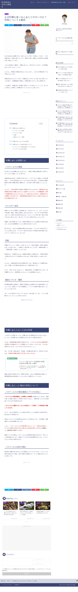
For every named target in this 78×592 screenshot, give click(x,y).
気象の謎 (60, 204)
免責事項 (17, 585)
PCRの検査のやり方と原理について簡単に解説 (65, 68)
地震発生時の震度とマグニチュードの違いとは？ (65, 91)
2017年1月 (61, 149)
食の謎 (59, 212)
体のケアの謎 (61, 189)
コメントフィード (62, 227)
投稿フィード (61, 225)
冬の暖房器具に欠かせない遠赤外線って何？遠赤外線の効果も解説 (65, 119)
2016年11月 (61, 156)
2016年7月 (61, 172)
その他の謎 (61, 185)
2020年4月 (61, 145)
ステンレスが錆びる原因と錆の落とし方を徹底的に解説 (65, 73)
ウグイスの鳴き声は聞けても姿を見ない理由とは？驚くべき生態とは (65, 106)
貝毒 (15, 135)
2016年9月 (61, 164)
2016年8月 (61, 168)
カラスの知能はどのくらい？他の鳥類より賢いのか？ (65, 79)
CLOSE (40, 123)
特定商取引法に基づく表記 (58, 2)
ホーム (32, 2)
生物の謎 (60, 208)
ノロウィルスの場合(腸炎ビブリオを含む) (25, 147)
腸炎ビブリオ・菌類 (19, 137)
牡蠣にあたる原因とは (19, 128)
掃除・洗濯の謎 (62, 196)
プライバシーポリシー (43, 2)
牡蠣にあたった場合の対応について (22, 144)
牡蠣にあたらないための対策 (21, 141)
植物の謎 (60, 200)
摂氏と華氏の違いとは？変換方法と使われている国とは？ (65, 85)
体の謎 (59, 192)
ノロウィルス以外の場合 (20, 149)
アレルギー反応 (18, 132)
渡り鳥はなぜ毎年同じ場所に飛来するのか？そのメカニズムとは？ (65, 131)
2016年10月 (61, 160)
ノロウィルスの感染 (19, 130)
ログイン (59, 223)
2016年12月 (61, 152)
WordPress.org (61, 229)
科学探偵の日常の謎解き (6, 4)
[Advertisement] (27, 104)
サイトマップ (71, 2)
